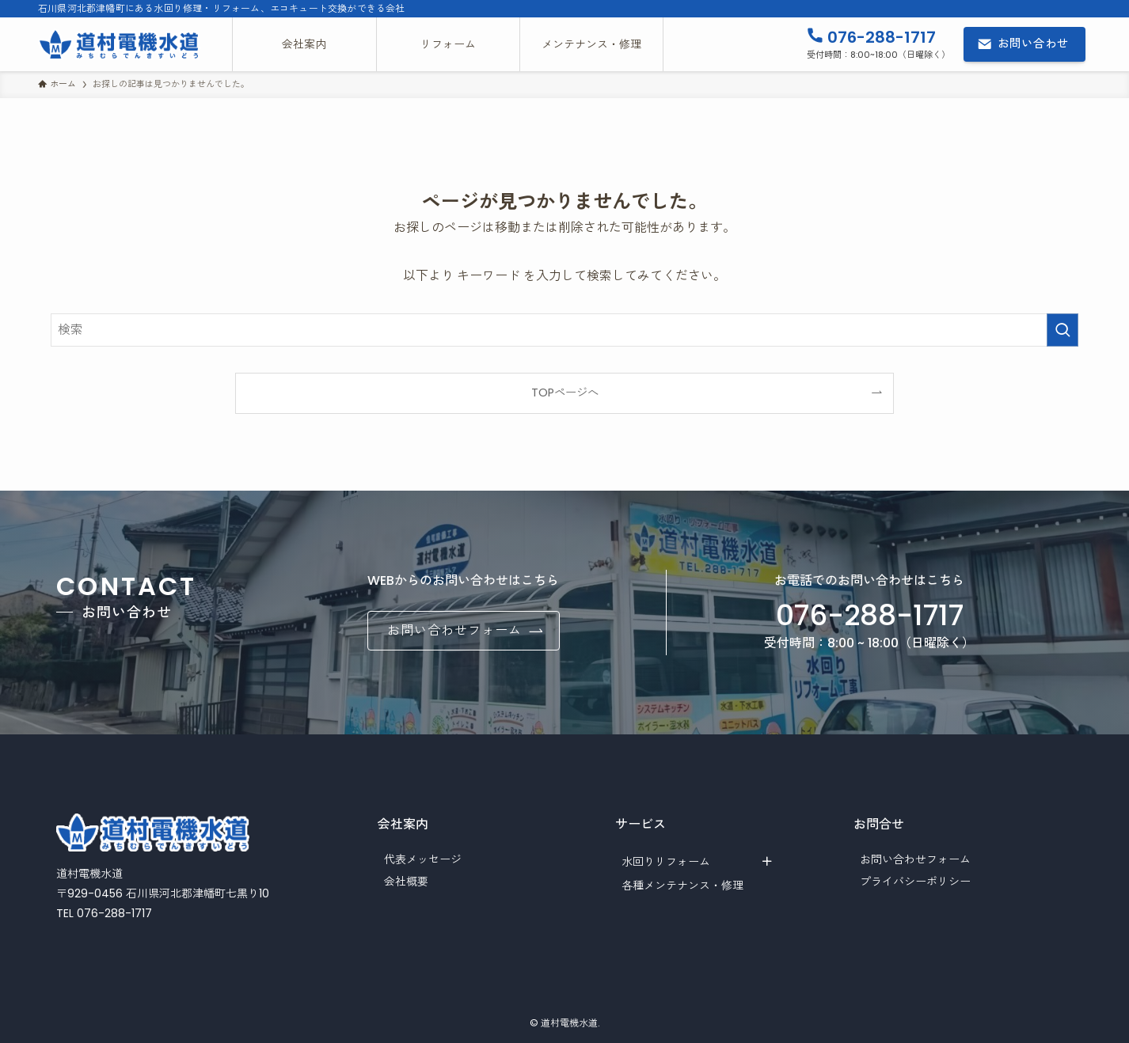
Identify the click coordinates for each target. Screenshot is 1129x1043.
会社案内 (403, 824)
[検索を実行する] (1062, 330)
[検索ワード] (564, 330)
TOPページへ (565, 392)
